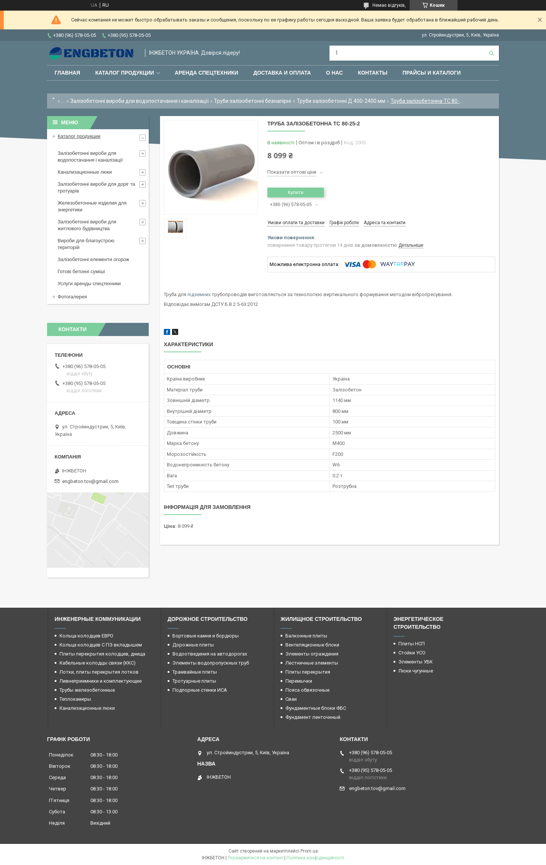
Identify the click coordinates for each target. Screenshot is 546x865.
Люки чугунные (415, 671)
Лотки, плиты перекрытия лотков (99, 672)
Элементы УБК (415, 662)
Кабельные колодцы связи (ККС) (97, 663)
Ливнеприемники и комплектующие (100, 681)
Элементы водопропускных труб (210, 663)
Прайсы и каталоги (432, 73)
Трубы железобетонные (87, 690)
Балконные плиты (306, 636)
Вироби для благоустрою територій (86, 244)
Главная (67, 73)
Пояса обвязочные (307, 690)
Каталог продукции (124, 73)
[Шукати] (491, 53)
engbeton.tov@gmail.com (90, 481)
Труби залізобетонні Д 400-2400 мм (341, 101)
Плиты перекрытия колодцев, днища (102, 654)
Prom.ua (309, 851)
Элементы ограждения (312, 654)
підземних (199, 294)
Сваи (291, 699)
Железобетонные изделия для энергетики (92, 206)
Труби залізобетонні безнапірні (252, 101)
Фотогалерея (72, 297)
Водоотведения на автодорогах (209, 654)
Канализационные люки (85, 172)
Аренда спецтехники (206, 73)
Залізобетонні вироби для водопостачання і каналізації (139, 101)
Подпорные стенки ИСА (199, 690)
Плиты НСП (411, 643)
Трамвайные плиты (194, 672)
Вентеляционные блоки (312, 645)
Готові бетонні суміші (81, 271)
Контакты (372, 73)
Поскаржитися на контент (255, 857)
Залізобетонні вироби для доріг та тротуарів (96, 187)
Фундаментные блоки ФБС (315, 708)
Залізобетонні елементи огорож (93, 259)
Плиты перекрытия (307, 672)
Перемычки (298, 681)
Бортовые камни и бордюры (205, 636)
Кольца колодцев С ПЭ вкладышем (100, 645)
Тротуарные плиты (194, 681)
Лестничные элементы (311, 663)
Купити (296, 192)
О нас (334, 73)
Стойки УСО (412, 653)
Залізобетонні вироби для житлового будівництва (87, 225)
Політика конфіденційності (315, 857)
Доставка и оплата (282, 73)
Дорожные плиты (193, 645)
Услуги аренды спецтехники (89, 283)
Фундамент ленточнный (312, 717)
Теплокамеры (75, 699)
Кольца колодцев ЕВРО (86, 636)
